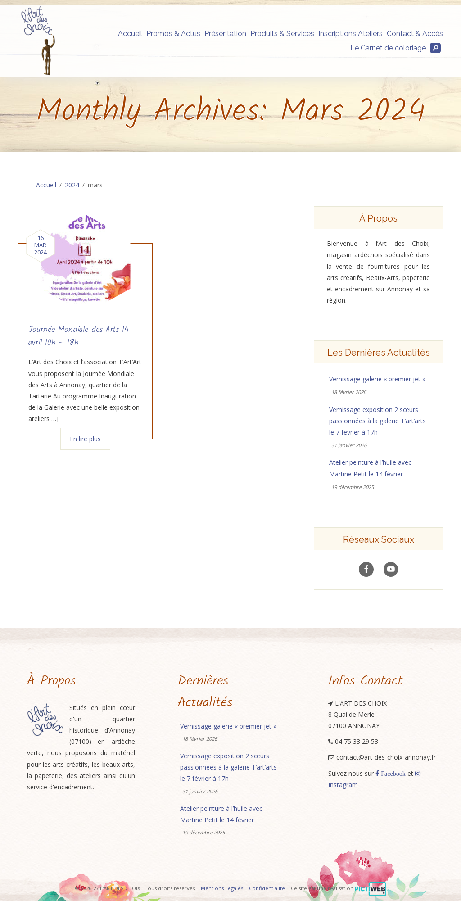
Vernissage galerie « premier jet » (377, 379)
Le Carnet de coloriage (388, 48)
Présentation (225, 33)
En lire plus (85, 439)
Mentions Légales (222, 888)
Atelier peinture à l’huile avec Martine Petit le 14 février (370, 468)
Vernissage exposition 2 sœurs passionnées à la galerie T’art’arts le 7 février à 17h (377, 420)
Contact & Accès (415, 33)
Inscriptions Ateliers (350, 33)
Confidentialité (267, 888)
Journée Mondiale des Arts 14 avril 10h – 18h (78, 336)
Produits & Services (282, 33)
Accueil (130, 33)
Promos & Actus (173, 33)
